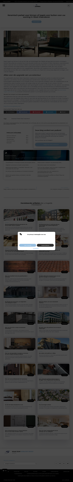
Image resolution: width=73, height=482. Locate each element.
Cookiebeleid (36, 248)
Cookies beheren (45, 245)
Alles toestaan (27, 245)
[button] (53, 234)
